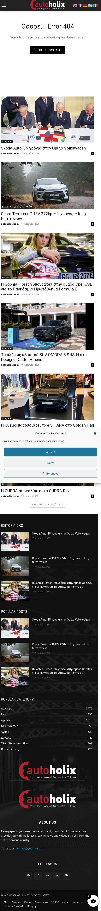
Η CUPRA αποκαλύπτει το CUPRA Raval (37, 491)
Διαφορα (7, 141)
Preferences (50, 473)
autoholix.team (10, 153)
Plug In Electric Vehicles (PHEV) (17, 207)
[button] (95, 433)
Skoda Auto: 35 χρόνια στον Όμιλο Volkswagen (43, 148)
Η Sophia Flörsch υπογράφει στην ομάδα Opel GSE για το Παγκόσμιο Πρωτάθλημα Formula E (46, 286)
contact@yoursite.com (30, 848)
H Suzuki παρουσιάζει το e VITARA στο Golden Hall (47, 425)
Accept (50, 452)
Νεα (4, 484)
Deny (50, 462)
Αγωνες (5, 277)
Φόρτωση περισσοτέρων (47, 504)
